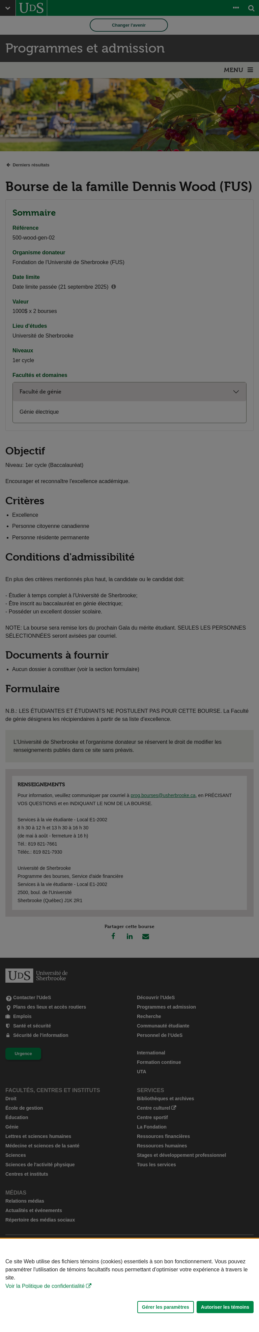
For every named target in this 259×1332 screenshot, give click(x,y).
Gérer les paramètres (165, 1307)
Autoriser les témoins (225, 1307)
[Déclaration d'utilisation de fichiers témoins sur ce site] (129, 1285)
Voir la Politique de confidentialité (45, 1286)
